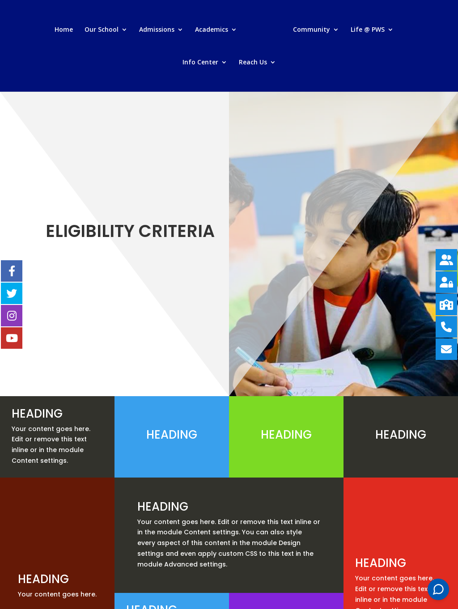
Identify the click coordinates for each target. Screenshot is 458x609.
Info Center (200, 62)
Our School (102, 30)
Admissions (156, 30)
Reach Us (253, 62)
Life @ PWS (368, 30)
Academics (211, 30)
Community (311, 30)
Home (64, 30)
